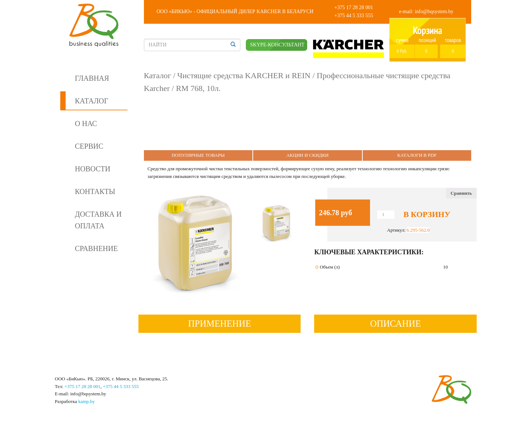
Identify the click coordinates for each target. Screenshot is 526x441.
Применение (219, 323)
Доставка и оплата (98, 220)
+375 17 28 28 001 (353, 7)
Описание (395, 323)
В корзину (426, 214)
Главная (92, 78)
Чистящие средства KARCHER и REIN (243, 75)
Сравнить (461, 193)
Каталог (91, 101)
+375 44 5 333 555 (353, 15)
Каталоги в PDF (417, 155)
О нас (86, 123)
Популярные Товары (198, 155)
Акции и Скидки (307, 155)
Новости (92, 169)
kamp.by (86, 401)
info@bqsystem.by (434, 11)
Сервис (89, 146)
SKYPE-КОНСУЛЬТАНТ (277, 44)
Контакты (95, 191)
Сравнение (96, 248)
